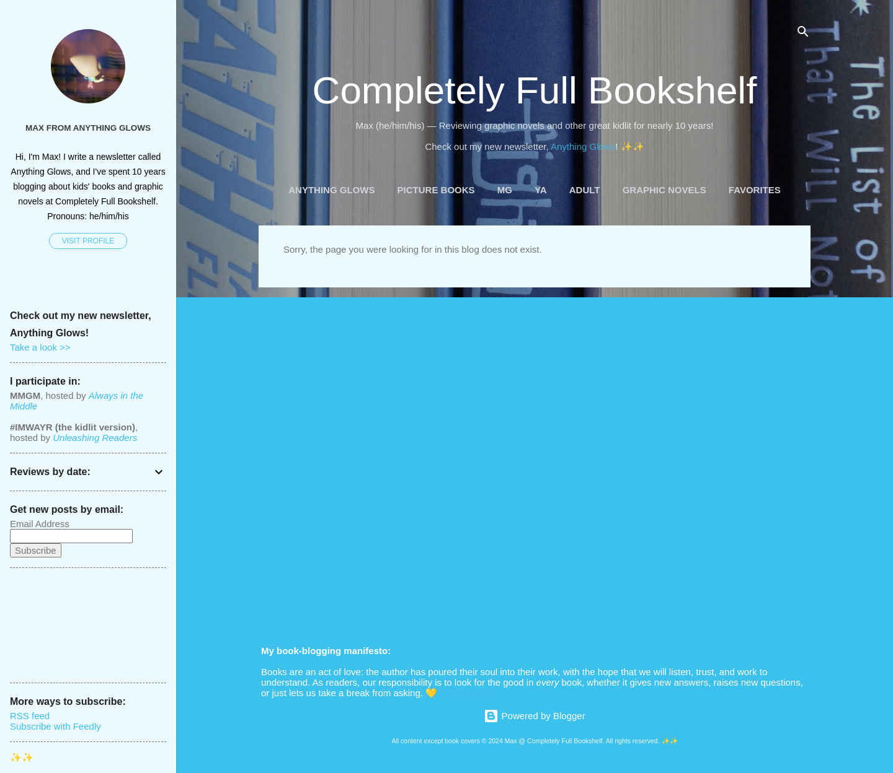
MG (504, 190)
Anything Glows (583, 146)
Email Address (39, 523)
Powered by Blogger (534, 715)
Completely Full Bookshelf (535, 90)
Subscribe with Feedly (55, 726)
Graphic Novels (664, 190)
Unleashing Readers (95, 437)
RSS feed (30, 715)
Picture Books (436, 190)
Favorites (755, 190)
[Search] (803, 34)
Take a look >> (40, 347)
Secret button (467, 693)
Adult (584, 190)
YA (540, 190)
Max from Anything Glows (88, 128)
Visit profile (88, 241)
